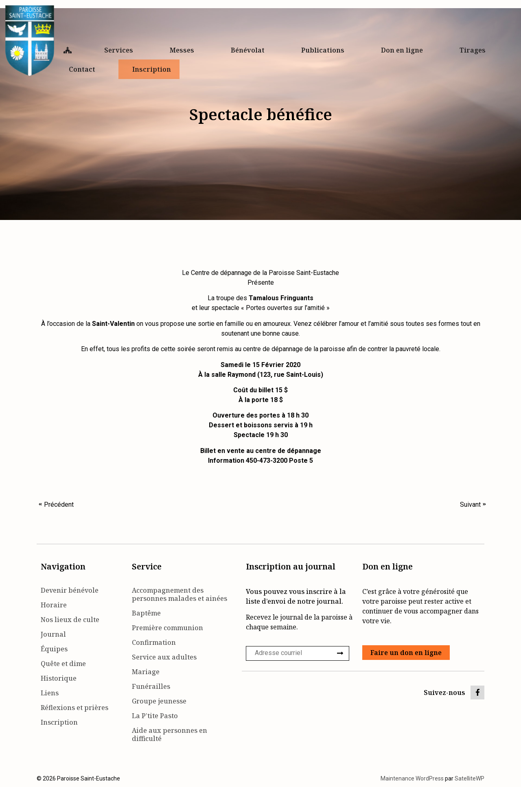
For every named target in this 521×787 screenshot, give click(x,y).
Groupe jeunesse (159, 701)
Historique (59, 678)
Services (120, 50)
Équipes (54, 648)
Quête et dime (63, 663)
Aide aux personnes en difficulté (169, 734)
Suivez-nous (444, 692)
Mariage (146, 671)
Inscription (151, 69)
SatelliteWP (469, 778)
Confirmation (154, 642)
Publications (324, 50)
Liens (50, 692)
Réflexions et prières (74, 707)
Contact (84, 69)
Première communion (167, 627)
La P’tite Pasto (155, 715)
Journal (53, 634)
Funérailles (151, 686)
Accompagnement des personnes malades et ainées (179, 594)
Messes (184, 50)
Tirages (473, 50)
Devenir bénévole (70, 590)
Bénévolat (250, 50)
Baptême (146, 613)
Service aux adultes (164, 657)
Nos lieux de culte (70, 619)
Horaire (54, 604)
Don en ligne (404, 50)
